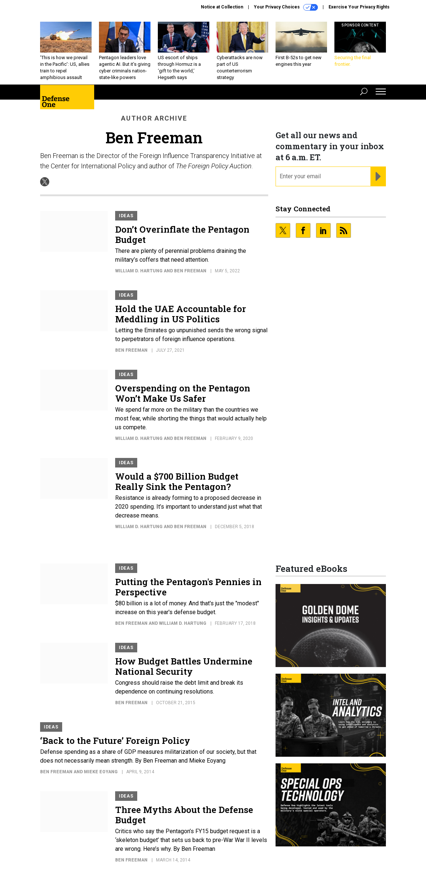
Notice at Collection (222, 7)
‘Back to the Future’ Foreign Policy (115, 746)
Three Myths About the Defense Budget (184, 820)
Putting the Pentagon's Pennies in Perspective (188, 592)
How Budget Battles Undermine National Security (183, 672)
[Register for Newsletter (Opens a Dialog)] (378, 181)
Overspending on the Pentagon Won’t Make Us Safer (182, 399)
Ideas (126, 221)
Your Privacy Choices (286, 7)
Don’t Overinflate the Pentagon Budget (182, 240)
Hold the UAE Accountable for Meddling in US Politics (180, 319)
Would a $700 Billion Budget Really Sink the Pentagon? (176, 487)
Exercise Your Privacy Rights (359, 7)
